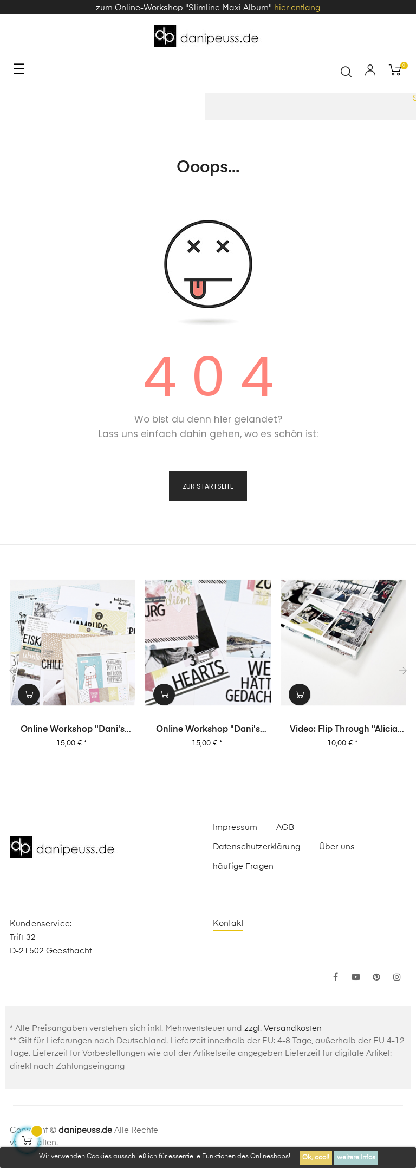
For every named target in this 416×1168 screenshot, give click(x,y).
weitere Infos (356, 1157)
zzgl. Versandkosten (283, 1028)
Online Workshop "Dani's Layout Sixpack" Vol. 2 (208, 730)
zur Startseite (208, 486)
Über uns (337, 847)
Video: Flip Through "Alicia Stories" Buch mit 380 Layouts (343, 730)
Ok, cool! (315, 1157)
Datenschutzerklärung (256, 847)
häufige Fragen (243, 866)
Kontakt (228, 923)
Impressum (235, 827)
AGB (285, 827)
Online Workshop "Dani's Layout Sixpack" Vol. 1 (73, 730)
